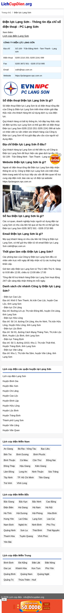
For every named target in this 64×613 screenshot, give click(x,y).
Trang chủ (6, 12)
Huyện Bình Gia (10, 381)
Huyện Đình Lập (11, 401)
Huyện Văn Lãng (11, 425)
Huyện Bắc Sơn (10, 386)
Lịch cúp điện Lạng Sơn (16, 36)
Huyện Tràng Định (12, 415)
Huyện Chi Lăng (11, 391)
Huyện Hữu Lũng (11, 406)
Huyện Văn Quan (11, 430)
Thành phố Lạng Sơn (13, 420)
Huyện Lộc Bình (11, 410)
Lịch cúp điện (15, 597)
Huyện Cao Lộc (10, 396)
